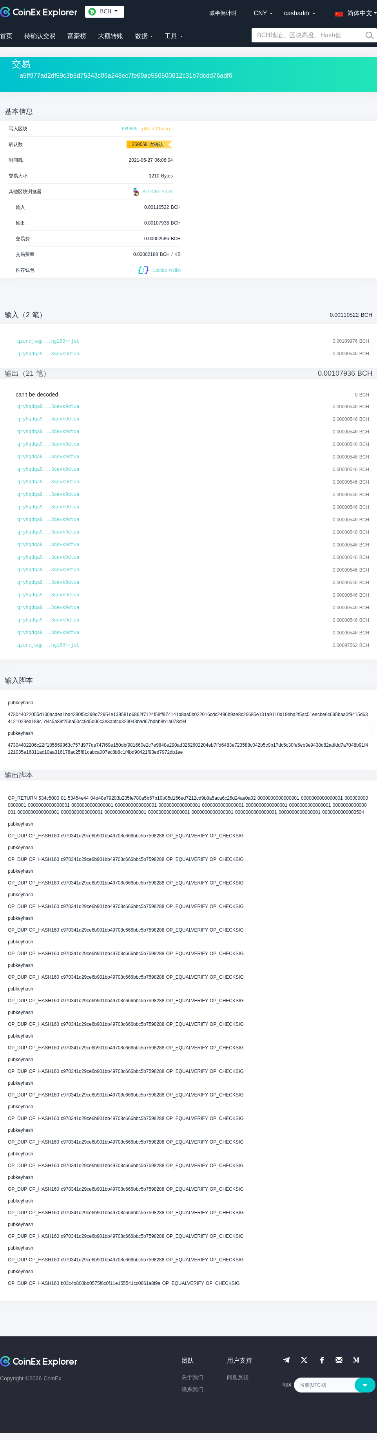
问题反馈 (238, 1377)
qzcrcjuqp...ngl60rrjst (48, 341)
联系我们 (192, 1389)
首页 (6, 36)
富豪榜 (76, 36)
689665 (130, 129)
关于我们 (192, 1377)
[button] (352, 12)
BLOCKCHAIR (152, 192)
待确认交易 (40, 36)
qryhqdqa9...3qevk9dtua (48, 354)
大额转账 (110, 36)
